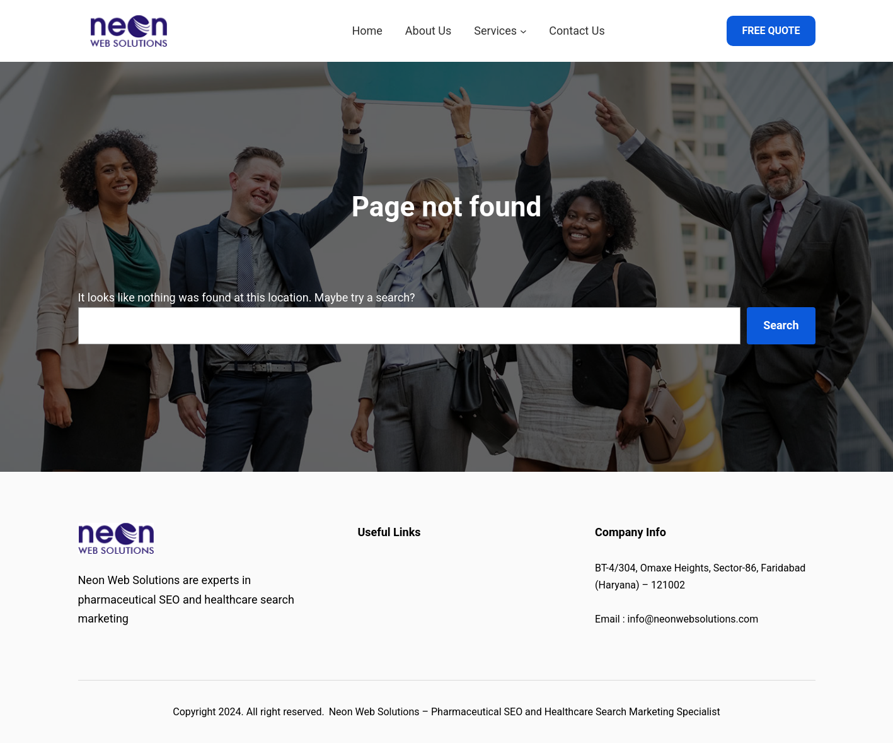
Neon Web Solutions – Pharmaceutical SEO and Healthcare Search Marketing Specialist (524, 712)
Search (780, 325)
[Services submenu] (523, 31)
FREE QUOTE (771, 31)
